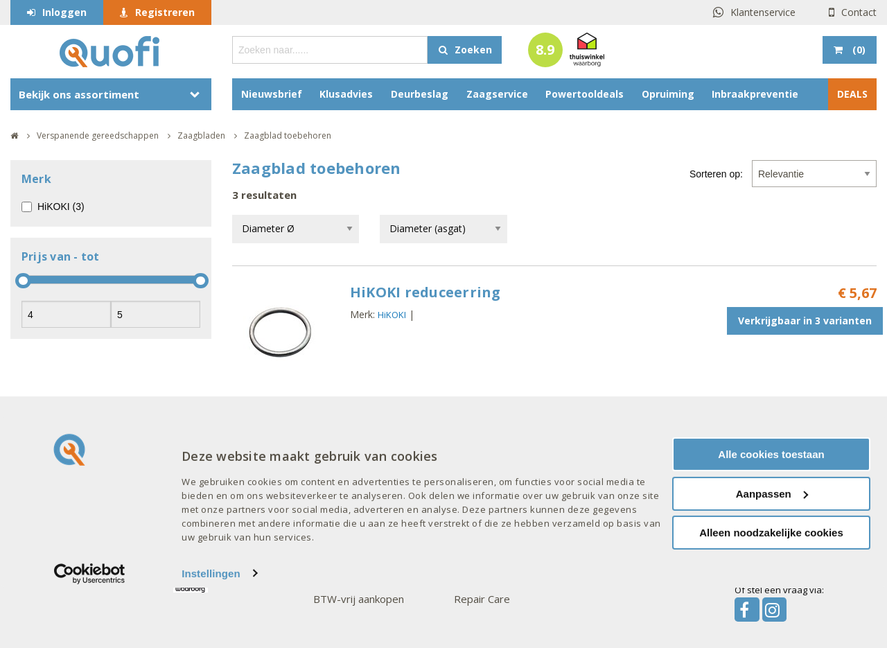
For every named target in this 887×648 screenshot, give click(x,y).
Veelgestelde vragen (82, 460)
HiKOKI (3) (61, 206)
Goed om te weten (363, 432)
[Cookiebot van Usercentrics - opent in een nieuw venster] (89, 634)
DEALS (852, 93)
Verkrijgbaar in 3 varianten (805, 320)
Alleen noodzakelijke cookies (771, 593)
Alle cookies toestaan (771, 514)
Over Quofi (62, 432)
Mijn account (342, 460)
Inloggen (64, 12)
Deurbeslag (419, 93)
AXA (463, 460)
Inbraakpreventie (755, 93)
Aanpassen (772, 554)
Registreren (165, 12)
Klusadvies (346, 93)
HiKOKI (392, 314)
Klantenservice (763, 12)
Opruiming (668, 93)
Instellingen (211, 634)
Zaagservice (497, 93)
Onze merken (489, 432)
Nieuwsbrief (271, 93)
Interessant (205, 432)
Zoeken (473, 49)
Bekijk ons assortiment (79, 94)
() (858, 49)
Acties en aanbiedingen (228, 460)
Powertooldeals (584, 93)
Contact (859, 12)
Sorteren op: (716, 173)
